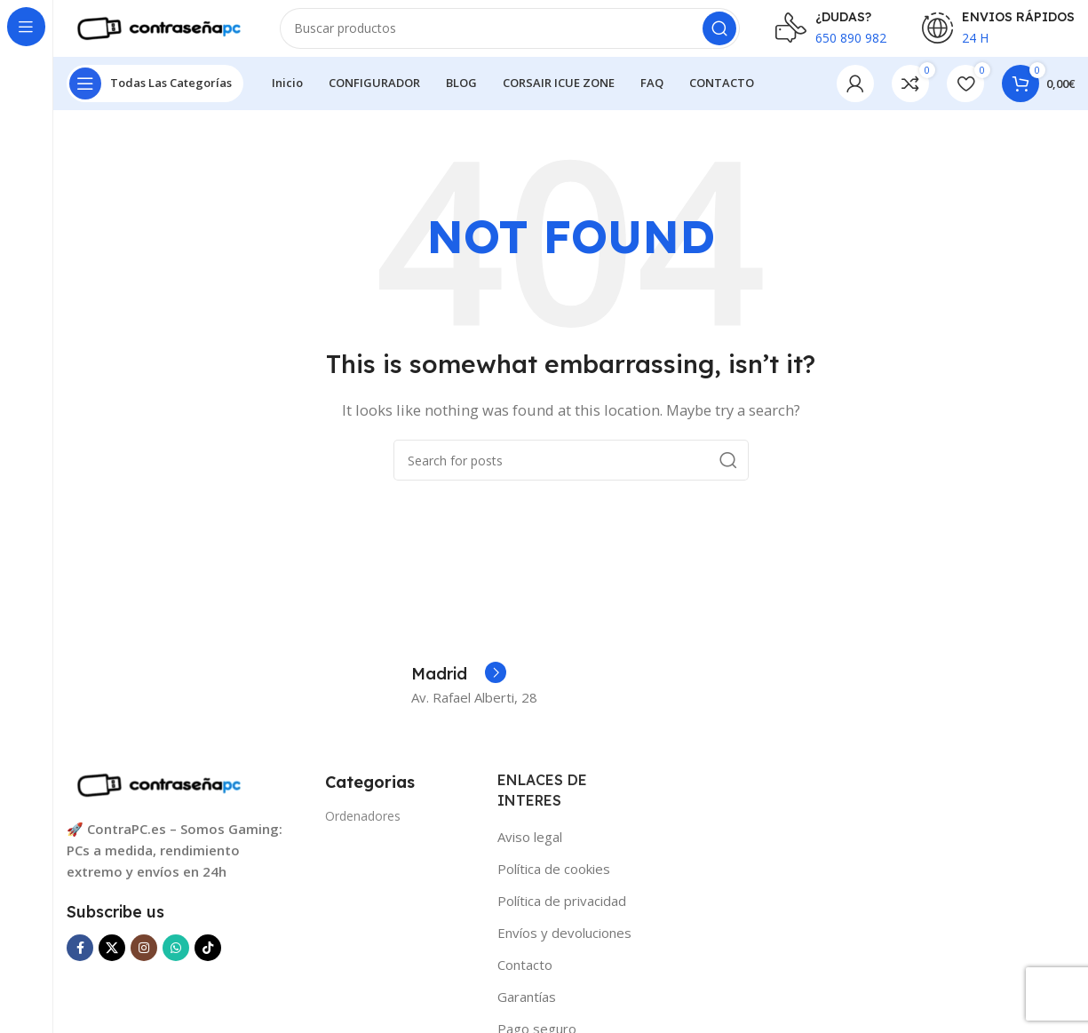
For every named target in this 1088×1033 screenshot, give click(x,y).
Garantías (526, 1011)
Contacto (524, 979)
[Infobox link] (458, 689)
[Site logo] (155, 34)
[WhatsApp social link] (176, 962)
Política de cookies (553, 883)
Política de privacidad (561, 915)
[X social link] (112, 962)
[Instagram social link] (144, 962)
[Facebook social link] (80, 962)
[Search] (510, 35)
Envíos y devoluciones (564, 947)
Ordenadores (363, 830)
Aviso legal (529, 851)
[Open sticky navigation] (155, 97)
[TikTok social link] (208, 962)
